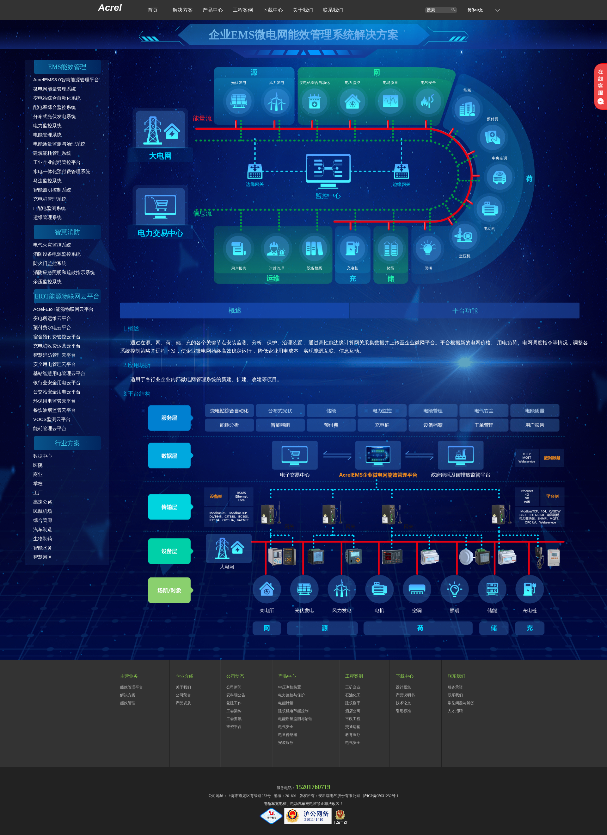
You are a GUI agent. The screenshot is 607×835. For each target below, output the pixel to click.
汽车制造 (42, 529)
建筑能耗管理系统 (52, 153)
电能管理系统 (47, 134)
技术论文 (403, 703)
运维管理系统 (47, 217)
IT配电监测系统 (49, 208)
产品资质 (183, 703)
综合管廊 (42, 520)
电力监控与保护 (291, 695)
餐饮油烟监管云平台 (54, 410)
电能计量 (285, 703)
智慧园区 (42, 557)
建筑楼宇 (352, 703)
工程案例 (243, 10)
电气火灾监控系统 (52, 245)
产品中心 (213, 10)
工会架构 (234, 711)
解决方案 (183, 10)
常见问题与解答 (461, 703)
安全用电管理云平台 (54, 364)
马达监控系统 (47, 180)
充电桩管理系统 (49, 199)
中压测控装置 (289, 687)
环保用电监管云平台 (54, 401)
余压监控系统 (47, 281)
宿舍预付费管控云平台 (57, 336)
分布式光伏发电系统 (54, 116)
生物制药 (42, 538)
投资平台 (234, 727)
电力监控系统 (47, 125)
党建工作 (234, 703)
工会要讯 (234, 719)
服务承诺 (455, 687)
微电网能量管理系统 (54, 88)
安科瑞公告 (235, 695)
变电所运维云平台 (52, 318)
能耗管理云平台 (49, 428)
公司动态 (235, 676)
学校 (38, 483)
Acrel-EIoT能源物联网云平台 (63, 309)
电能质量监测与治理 (295, 719)
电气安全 (285, 727)
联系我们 (333, 10)
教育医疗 (352, 734)
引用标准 (403, 711)
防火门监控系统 (49, 263)
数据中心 (42, 456)
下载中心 (273, 10)
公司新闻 (234, 687)
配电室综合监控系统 (54, 107)
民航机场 (42, 511)
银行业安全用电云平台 (57, 382)
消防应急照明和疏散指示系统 (64, 272)
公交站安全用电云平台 (57, 391)
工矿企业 (352, 687)
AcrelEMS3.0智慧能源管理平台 (66, 79)
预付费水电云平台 (52, 327)
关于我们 (303, 10)
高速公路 (42, 502)
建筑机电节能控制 (293, 711)
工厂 (38, 492)
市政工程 (352, 719)
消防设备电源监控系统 (57, 254)
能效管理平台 (131, 687)
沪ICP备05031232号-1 (381, 796)
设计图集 (403, 687)
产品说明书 (405, 695)
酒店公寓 (352, 711)
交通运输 (352, 727)
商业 (38, 474)
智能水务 (42, 547)
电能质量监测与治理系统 (59, 144)
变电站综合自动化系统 (57, 98)
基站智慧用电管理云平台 (59, 373)
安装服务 (285, 742)
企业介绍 (184, 676)
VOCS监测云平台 (52, 419)
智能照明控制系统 (52, 189)
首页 (153, 10)
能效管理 (127, 703)
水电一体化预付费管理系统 (61, 171)
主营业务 (129, 676)
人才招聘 (455, 711)
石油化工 (352, 695)
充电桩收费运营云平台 (57, 345)
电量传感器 (287, 734)
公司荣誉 (183, 695)
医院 (38, 465)
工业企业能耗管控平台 (57, 162)
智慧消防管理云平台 (54, 355)
